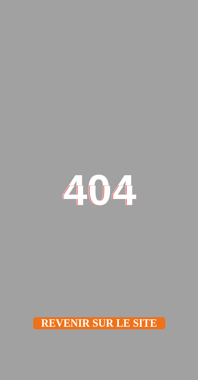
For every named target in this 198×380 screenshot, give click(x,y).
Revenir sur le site (99, 323)
